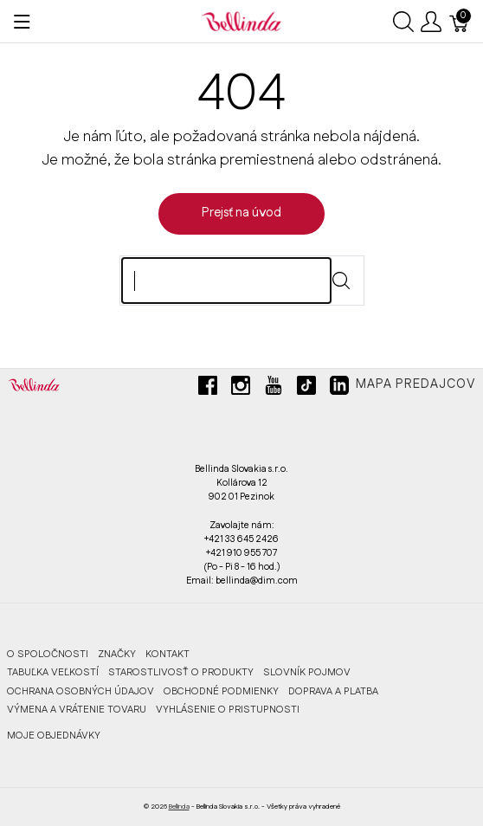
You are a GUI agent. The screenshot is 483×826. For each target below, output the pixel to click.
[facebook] (207, 392)
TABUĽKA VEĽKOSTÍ (53, 672)
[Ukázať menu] (22, 21)
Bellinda (179, 806)
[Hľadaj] (226, 280)
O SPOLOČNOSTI (47, 654)
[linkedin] (339, 392)
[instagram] (240, 392)
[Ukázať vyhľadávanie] (403, 21)
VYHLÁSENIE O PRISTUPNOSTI (227, 709)
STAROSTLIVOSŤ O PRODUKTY (181, 672)
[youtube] (273, 392)
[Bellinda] (241, 20)
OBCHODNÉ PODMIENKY (221, 691)
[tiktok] (306, 392)
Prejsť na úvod (241, 213)
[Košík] (459, 21)
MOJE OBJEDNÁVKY (53, 735)
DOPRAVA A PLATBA (333, 691)
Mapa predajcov (416, 384)
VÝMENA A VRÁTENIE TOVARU (76, 709)
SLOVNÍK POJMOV (307, 672)
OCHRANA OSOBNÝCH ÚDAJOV (80, 691)
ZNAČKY (117, 654)
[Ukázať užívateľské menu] (431, 21)
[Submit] (341, 280)
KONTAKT (167, 654)
